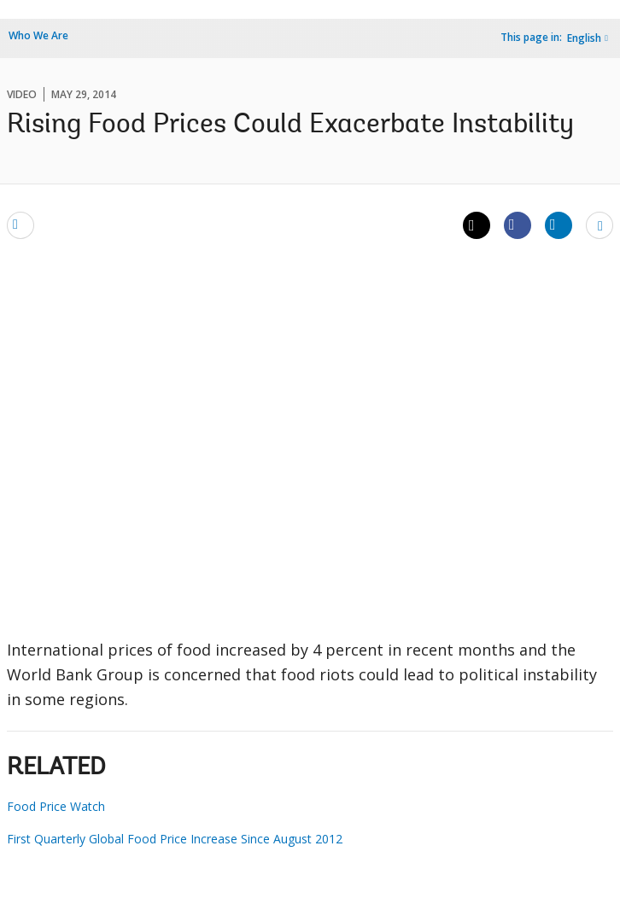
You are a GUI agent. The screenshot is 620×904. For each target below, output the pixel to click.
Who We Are (38, 35)
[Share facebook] (517, 224)
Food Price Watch (56, 806)
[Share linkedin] (558, 224)
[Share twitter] (476, 225)
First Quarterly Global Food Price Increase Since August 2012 (174, 839)
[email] (20, 224)
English (584, 38)
